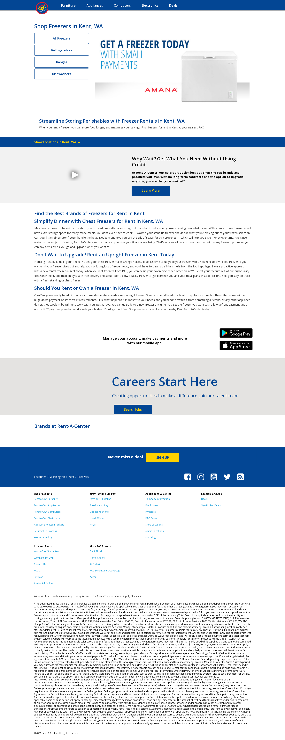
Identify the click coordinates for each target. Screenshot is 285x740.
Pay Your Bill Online (100, 499)
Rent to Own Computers (47, 511)
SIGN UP (162, 457)
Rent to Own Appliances (47, 505)
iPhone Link (236, 347)
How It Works (97, 518)
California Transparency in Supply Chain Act (117, 596)
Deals (204, 499)
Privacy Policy (41, 596)
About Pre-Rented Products (49, 524)
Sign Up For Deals (211, 505)
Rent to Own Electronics (47, 518)
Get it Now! (96, 551)
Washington (57, 477)
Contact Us (40, 564)
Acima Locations (154, 531)
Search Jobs (133, 409)
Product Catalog (43, 537)
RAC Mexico (96, 564)
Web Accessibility (62, 596)
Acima (93, 577)
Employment (152, 505)
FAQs (93, 524)
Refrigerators (61, 50)
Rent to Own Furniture (46, 499)
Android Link (236, 334)
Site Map (38, 577)
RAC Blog (150, 537)
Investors (150, 511)
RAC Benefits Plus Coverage (105, 570)
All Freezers (62, 38)
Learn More (151, 190)
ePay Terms (82, 596)
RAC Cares (151, 518)
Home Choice (97, 557)
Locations (40, 477)
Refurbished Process (45, 531)
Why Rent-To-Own (44, 557)
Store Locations (154, 524)
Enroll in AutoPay (99, 505)
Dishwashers (61, 74)
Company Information (157, 499)
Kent (71, 477)
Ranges (61, 62)
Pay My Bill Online (43, 583)
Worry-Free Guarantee (46, 551)
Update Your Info (99, 511)
